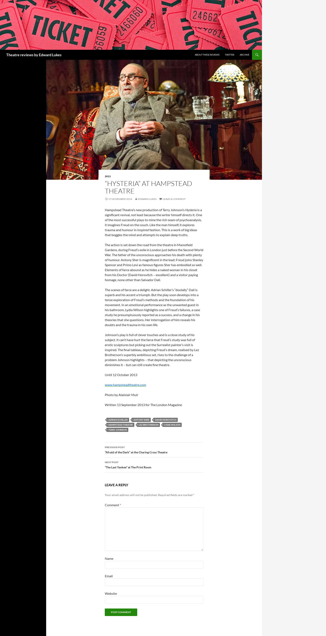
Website (111, 593)
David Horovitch (165, 419)
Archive (244, 54)
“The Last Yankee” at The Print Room (154, 464)
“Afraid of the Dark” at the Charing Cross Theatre (154, 449)
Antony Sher (141, 419)
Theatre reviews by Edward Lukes (34, 54)
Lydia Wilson (172, 424)
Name (109, 558)
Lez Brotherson (148, 424)
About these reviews (207, 54)
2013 (108, 176)
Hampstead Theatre (120, 424)
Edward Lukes (147, 199)
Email (109, 576)
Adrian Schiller (118, 419)
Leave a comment (174, 199)
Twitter (229, 54)
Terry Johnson (117, 429)
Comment (113, 505)
